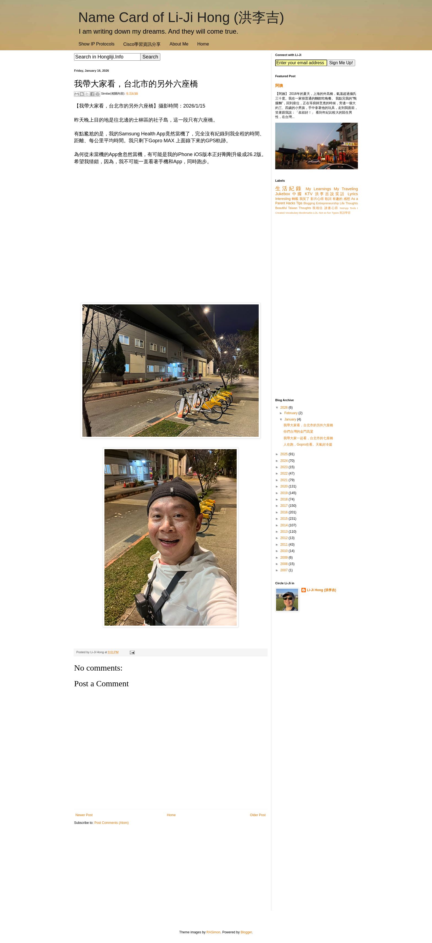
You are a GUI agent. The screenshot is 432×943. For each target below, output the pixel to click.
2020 (284, 486)
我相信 (317, 208)
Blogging (309, 203)
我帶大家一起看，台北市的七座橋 (308, 438)
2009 (284, 557)
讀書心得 (331, 208)
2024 (284, 461)
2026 (284, 407)
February (291, 413)
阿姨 (279, 85)
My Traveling (346, 189)
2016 (284, 512)
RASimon (213, 932)
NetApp (344, 208)
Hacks (290, 203)
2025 (284, 454)
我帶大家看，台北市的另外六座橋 (308, 425)
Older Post (258, 815)
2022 (284, 473)
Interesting (283, 199)
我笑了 (304, 199)
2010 (284, 551)
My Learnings (318, 189)
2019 (284, 493)
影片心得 (317, 199)
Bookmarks (305, 212)
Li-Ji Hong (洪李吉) (321, 590)
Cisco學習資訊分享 (142, 44)
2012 (284, 538)
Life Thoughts (349, 203)
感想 (347, 199)
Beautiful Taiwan (286, 208)
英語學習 (344, 212)
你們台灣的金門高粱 (298, 431)
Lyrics (353, 194)
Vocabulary (291, 212)
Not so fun (325, 212)
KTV (308, 194)
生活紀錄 (132, 93)
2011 (284, 544)
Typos (335, 212)
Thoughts (305, 208)
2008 (284, 564)
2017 (284, 506)
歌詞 (328, 199)
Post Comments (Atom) (111, 823)
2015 (284, 519)
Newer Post (84, 815)
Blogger (246, 932)
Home (203, 44)
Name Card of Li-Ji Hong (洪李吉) (181, 17)
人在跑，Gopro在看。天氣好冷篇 (308, 444)
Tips (299, 203)
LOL (315, 212)
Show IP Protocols (96, 44)
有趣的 (338, 199)
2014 (284, 525)
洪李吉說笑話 (330, 194)
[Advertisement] (170, 872)
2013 (284, 532)
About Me (178, 44)
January (290, 419)
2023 (284, 467)
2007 (284, 570)
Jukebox (282, 194)
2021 (284, 480)
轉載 (295, 199)
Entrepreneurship (327, 203)
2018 (284, 499)
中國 (297, 194)
